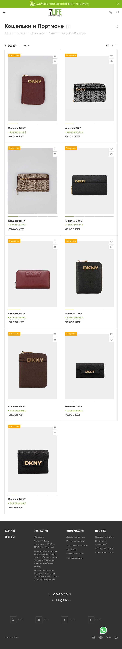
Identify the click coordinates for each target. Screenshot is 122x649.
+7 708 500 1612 (62, 594)
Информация (75, 531)
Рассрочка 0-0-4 (74, 553)
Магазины (39, 537)
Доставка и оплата (75, 537)
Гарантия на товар (104, 552)
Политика (71, 549)
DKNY (91, 619)
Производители (74, 558)
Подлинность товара (76, 545)
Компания (41, 531)
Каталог (9, 531)
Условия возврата (75, 541)
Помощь (100, 531)
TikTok (65, 619)
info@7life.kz (63, 600)
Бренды (9, 537)
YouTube (13, 619)
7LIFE (39, 619)
